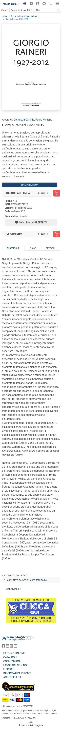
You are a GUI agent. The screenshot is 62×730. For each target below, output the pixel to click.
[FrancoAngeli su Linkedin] (7, 646)
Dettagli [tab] (50, 248)
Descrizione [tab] (13, 248)
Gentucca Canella (24, 119)
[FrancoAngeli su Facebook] (3, 646)
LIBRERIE (8, 669)
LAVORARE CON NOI (15, 665)
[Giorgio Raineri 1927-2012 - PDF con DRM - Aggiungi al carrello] (56, 234)
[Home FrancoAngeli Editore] (11, 4)
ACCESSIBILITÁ (12, 677)
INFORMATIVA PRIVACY (17, 673)
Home (4, 16)
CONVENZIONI (12, 661)
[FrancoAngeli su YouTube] (15, 646)
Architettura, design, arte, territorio (27, 580)
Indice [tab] (33, 248)
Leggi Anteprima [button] (29, 185)
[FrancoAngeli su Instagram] (11, 646)
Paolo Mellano (43, 119)
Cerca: (5, 10)
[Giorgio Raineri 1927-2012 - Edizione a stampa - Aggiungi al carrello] (56, 193)
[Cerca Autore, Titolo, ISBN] (32, 10)
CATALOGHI (10, 657)
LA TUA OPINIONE (14, 653)
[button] (24, 4)
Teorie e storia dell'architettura (24, 16)
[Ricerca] (58, 10)
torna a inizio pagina (31, 725)
